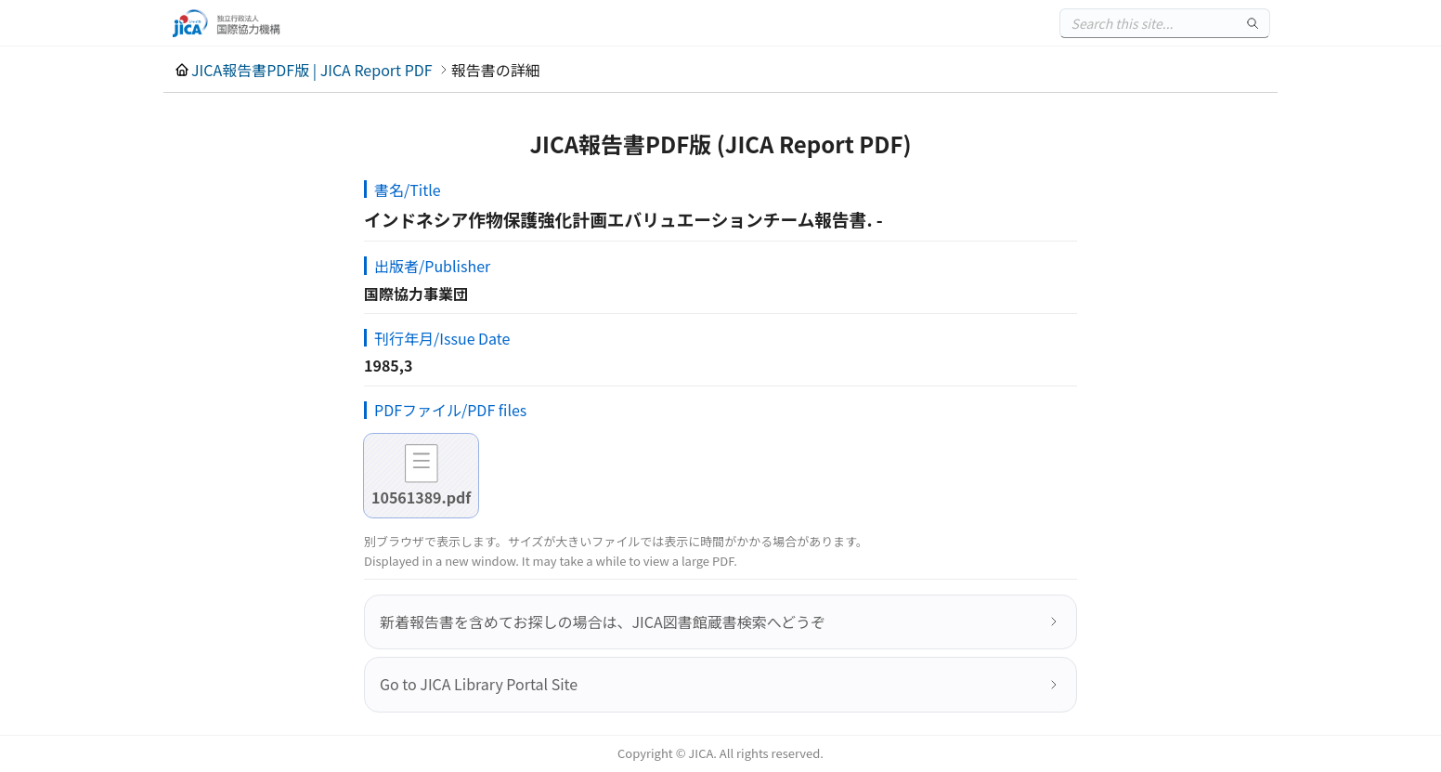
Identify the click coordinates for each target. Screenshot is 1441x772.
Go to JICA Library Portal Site (479, 684)
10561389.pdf (421, 497)
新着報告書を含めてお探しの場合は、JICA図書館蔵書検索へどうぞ (602, 621)
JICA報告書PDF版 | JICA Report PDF (312, 70)
